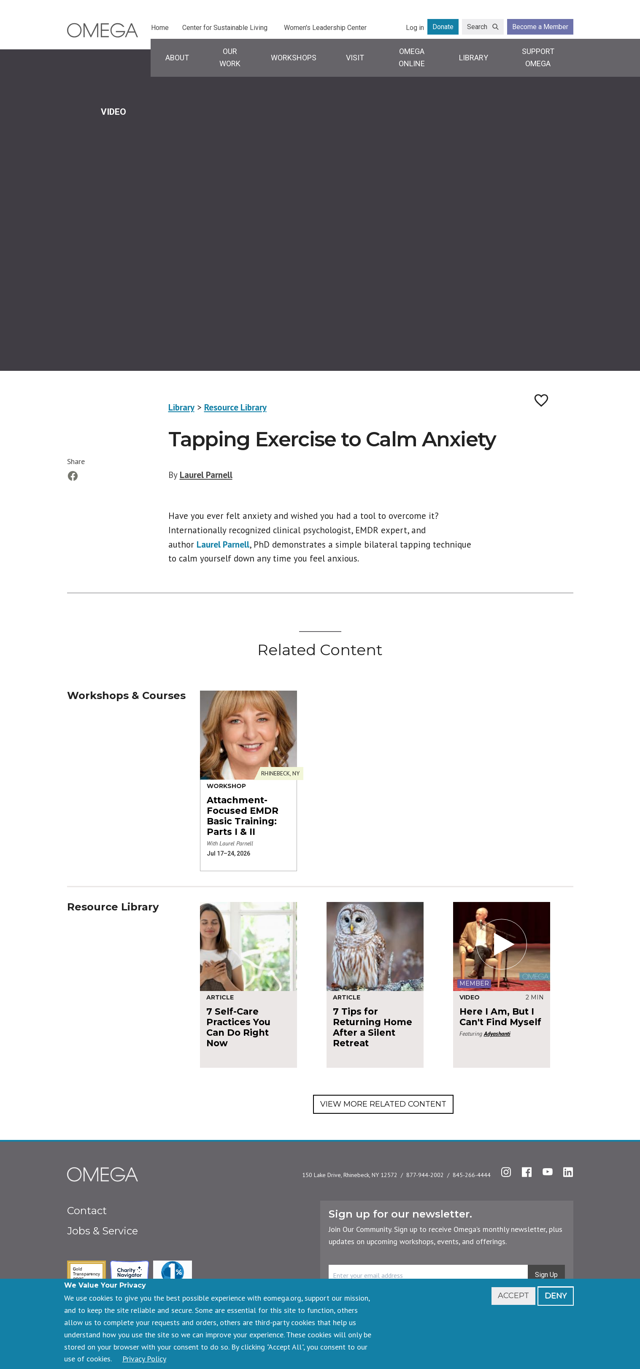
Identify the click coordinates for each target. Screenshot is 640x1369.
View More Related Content (383, 1104)
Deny (556, 1295)
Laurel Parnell (206, 475)
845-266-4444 (472, 1175)
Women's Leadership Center (325, 28)
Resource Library (235, 407)
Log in (415, 28)
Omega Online (412, 57)
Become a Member (540, 27)
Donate (443, 27)
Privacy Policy (144, 1359)
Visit (355, 57)
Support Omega (538, 57)
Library (473, 57)
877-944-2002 (425, 1175)
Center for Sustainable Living (224, 28)
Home (160, 28)
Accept (513, 1295)
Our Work (229, 57)
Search (477, 27)
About (177, 57)
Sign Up (546, 1275)
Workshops (293, 57)
